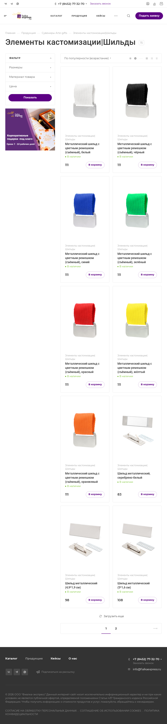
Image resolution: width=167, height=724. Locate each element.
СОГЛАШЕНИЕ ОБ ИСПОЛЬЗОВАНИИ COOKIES (110, 710)
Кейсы (56, 658)
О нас (73, 658)
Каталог (11, 658)
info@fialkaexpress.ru (147, 669)
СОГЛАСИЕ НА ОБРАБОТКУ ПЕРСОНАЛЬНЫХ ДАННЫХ (41, 710)
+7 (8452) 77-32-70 (71, 3)
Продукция (34, 658)
